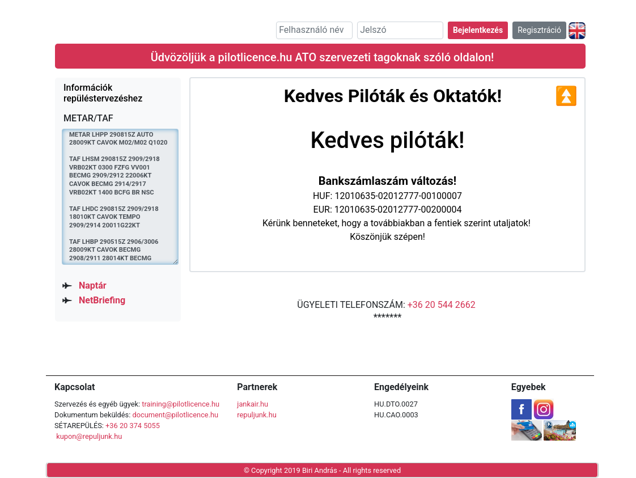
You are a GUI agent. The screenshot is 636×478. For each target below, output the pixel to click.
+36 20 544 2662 (442, 304)
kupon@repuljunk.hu (89, 436)
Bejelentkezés (478, 30)
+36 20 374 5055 (132, 425)
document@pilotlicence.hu (175, 415)
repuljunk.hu (257, 415)
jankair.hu (252, 404)
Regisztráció (539, 30)
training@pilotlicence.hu (180, 404)
